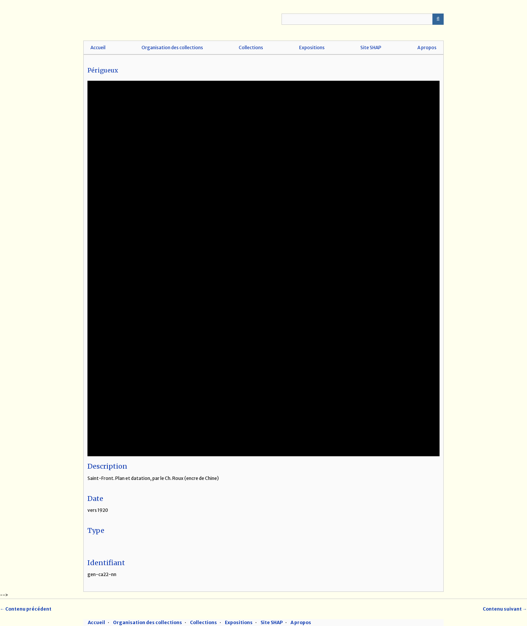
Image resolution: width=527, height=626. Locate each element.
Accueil (97, 47)
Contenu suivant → (505, 609)
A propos (427, 47)
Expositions (312, 47)
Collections (251, 47)
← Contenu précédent (25, 609)
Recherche (438, 19)
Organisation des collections (172, 47)
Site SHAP (370, 47)
